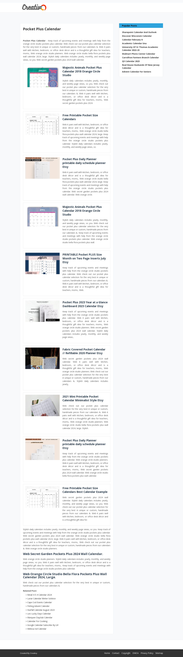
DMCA (136, 653)
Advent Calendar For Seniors (136, 71)
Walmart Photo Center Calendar (138, 53)
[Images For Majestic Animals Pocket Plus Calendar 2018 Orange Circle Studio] (42, 76)
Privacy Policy (147, 653)
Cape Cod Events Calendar (39, 602)
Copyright (126, 653)
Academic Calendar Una (134, 43)
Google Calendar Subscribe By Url (42, 625)
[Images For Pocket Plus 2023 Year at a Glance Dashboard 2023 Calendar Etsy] (42, 311)
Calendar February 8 (132, 39)
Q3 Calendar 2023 (131, 61)
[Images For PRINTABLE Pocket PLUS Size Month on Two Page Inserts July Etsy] (42, 263)
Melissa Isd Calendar (36, 628)
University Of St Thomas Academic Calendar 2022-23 (140, 48)
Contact (115, 653)
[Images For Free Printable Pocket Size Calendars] (42, 124)
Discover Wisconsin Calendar (137, 36)
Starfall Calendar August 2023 (41, 610)
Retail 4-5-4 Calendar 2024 (39, 594)
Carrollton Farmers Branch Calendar (140, 57)
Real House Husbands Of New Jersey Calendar (141, 66)
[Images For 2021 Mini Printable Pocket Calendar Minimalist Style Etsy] (42, 405)
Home (107, 653)
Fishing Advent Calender (38, 606)
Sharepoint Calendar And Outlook (139, 32)
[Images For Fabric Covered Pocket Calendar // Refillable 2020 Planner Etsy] (42, 358)
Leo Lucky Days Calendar (39, 613)
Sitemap (159, 653)
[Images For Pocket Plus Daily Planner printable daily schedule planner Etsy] (42, 168)
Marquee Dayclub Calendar (39, 617)
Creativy (33, 653)
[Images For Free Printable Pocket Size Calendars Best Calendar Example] (42, 497)
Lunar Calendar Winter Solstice (41, 598)
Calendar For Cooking (37, 621)
